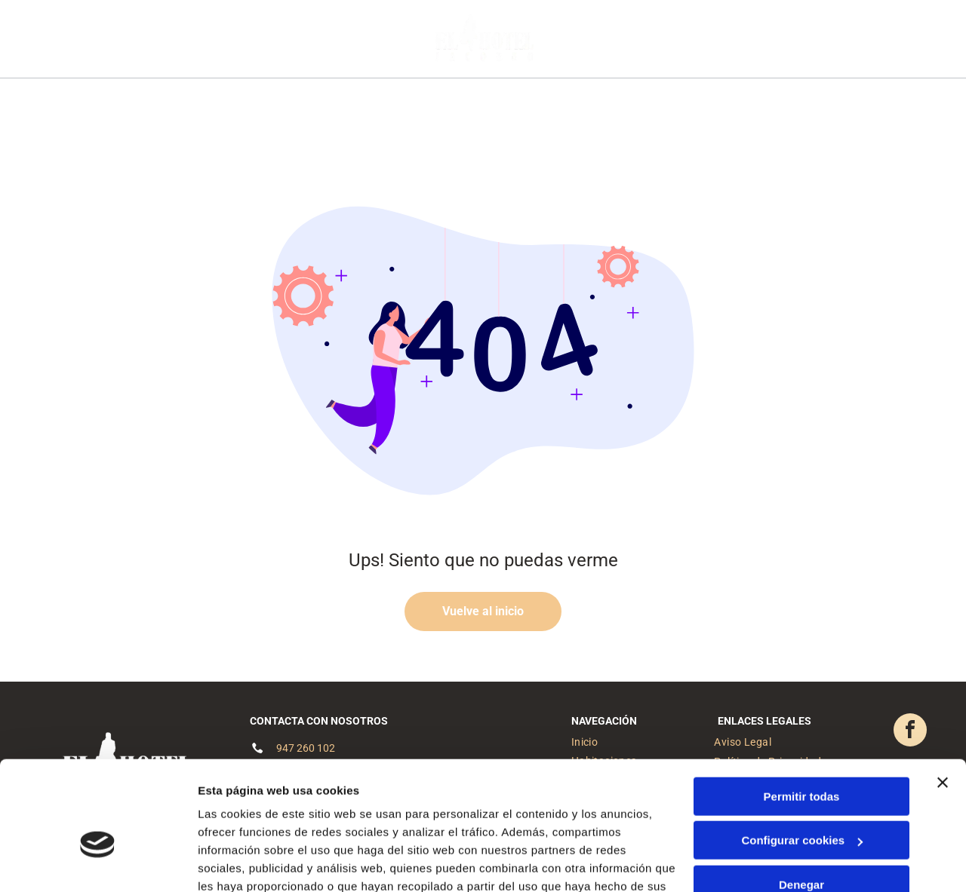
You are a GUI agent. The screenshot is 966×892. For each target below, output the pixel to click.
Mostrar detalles (242, 862)
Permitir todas (802, 712)
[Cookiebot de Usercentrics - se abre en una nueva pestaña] (98, 862)
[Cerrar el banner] (942, 698)
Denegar (801, 800)
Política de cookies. (308, 820)
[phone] (904, 42)
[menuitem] (301, 102)
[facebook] (851, 42)
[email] (877, 42)
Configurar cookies (802, 756)
